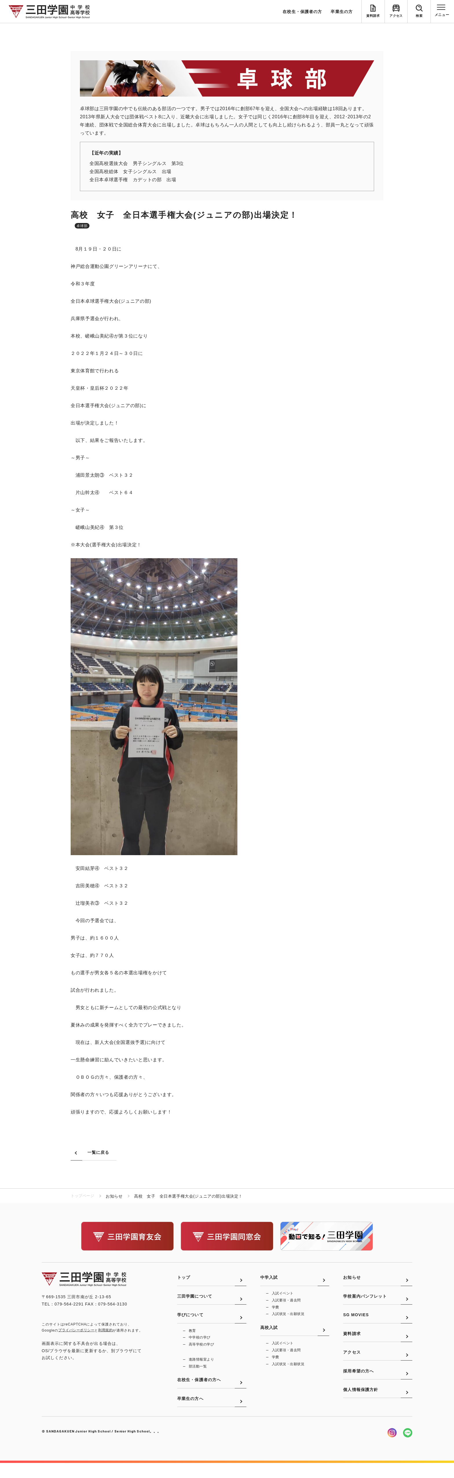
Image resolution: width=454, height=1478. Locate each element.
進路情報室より (201, 1369)
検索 (419, 16)
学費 (275, 1311)
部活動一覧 (198, 1376)
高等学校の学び (201, 1354)
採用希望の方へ (358, 1387)
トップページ (83, 1196)
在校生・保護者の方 (302, 11)
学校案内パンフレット (365, 1301)
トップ (183, 1280)
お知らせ (351, 1280)
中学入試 (269, 1280)
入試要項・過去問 (286, 1304)
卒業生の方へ (190, 1413)
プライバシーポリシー (76, 1331)
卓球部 (82, 226)
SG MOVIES (356, 1323)
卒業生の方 (342, 11)
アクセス (396, 16)
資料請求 (373, 16)
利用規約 (105, 1331)
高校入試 (269, 1334)
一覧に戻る (98, 1152)
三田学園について (194, 1301)
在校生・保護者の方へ (199, 1392)
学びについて (190, 1323)
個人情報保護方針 (360, 1408)
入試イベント (283, 1296)
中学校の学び (199, 1346)
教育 (192, 1339)
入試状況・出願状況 (288, 1318)
